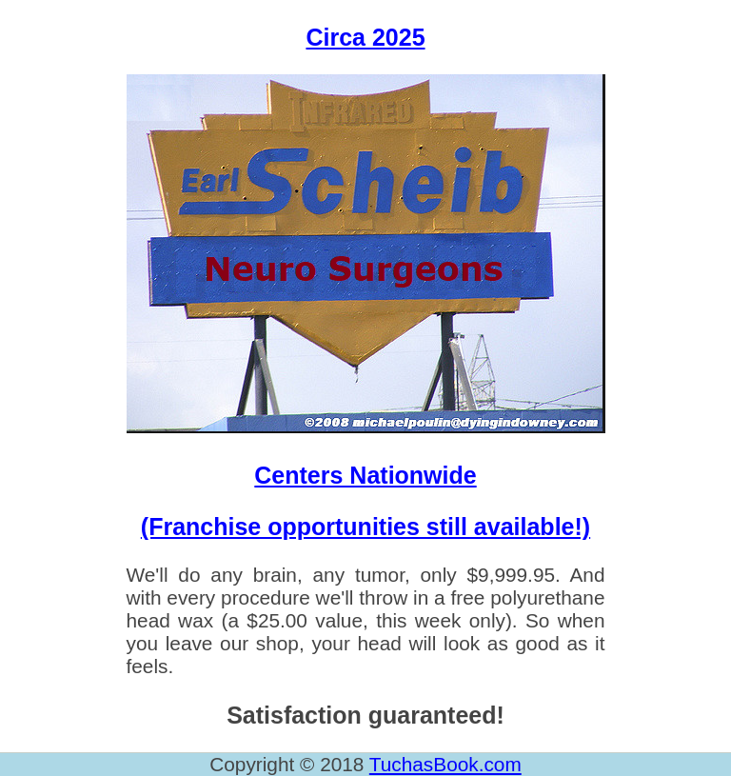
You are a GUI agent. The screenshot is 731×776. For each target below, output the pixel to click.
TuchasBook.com (445, 764)
